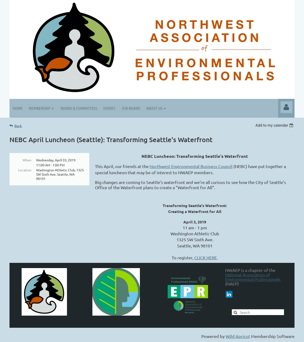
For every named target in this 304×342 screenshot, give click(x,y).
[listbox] (274, 125)
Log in (286, 107)
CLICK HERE (205, 257)
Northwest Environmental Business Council (191, 166)
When (27, 160)
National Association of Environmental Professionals (252, 277)
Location (24, 170)
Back (18, 126)
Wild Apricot (238, 336)
